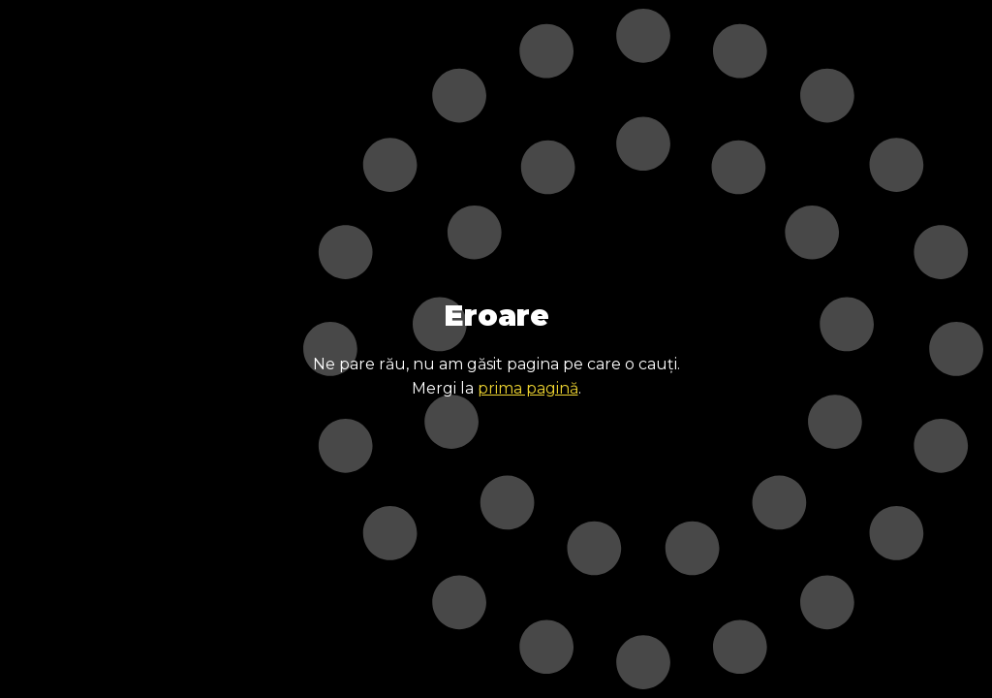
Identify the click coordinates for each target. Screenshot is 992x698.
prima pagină (528, 388)
